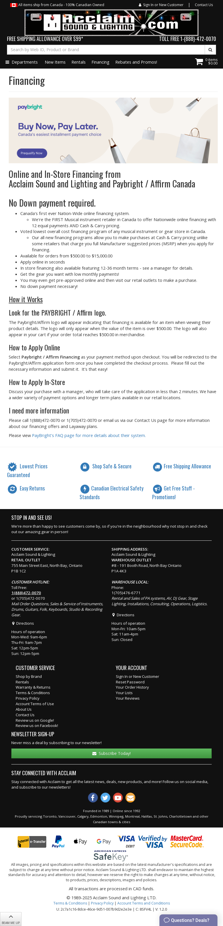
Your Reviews (128, 698)
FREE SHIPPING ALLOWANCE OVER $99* (45, 38)
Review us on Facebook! (37, 725)
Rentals (78, 62)
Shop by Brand (29, 676)
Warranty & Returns (33, 687)
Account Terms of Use (35, 703)
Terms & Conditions (33, 692)
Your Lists (124, 692)
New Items (55, 62)
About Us (24, 709)
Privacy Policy (27, 698)
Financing (100, 62)
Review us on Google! (35, 720)
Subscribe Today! (111, 753)
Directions (22, 623)
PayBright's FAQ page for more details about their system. (89, 435)
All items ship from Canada (57, 4)
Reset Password (130, 682)
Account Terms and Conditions (143, 903)
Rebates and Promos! (136, 62)
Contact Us (204, 4)
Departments (22, 62)
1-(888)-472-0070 (198, 38)
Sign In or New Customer (161, 4)
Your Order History (132, 687)
